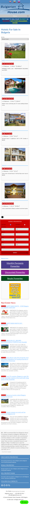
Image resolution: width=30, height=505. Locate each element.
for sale (3, 224)
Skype (9, 485)
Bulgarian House (4, 258)
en (10, 1)
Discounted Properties (15, 272)
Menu (15, 16)
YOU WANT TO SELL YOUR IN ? (15, 21)
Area (2, 242)
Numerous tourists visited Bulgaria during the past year (13, 396)
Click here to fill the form (10, 478)
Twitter (4, 485)
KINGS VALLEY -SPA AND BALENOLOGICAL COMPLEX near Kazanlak (14, 341)
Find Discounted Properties (10, 462)
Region (3, 232)
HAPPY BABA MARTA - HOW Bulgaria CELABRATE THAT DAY (15, 307)
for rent (18, 224)
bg (14, 1)
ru (19, 1)
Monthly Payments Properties (15, 264)
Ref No (3, 247)
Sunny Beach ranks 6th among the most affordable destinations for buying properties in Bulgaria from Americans (15, 359)
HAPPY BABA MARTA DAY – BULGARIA (12, 324)
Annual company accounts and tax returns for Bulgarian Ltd (13, 413)
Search (15, 252)
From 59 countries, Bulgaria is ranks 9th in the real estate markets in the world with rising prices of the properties (15, 378)
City (16, 232)
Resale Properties (15, 278)
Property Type (19, 227)
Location (3, 227)
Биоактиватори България (18, 491)
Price (2, 237)
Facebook (2, 485)
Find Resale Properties (6, 470)
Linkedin (7, 485)
